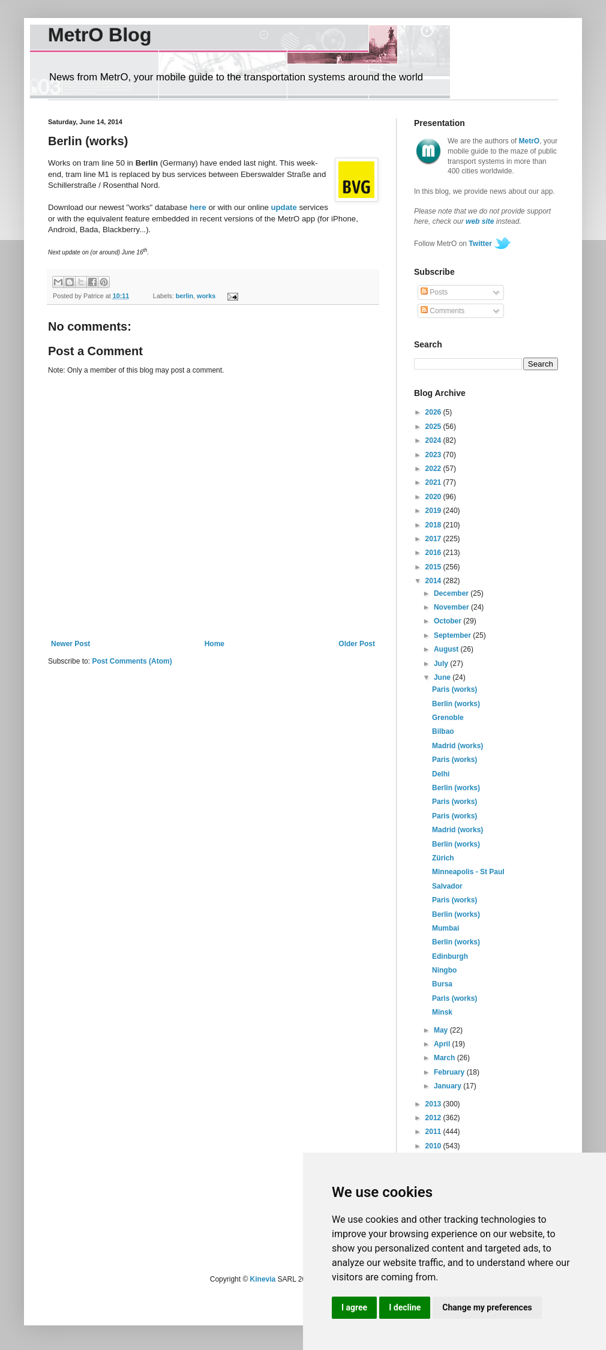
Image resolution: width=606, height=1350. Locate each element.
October (448, 621)
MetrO (529, 141)
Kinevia (263, 1279)
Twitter (480, 243)
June (443, 677)
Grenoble (448, 717)
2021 (434, 482)
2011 (434, 1131)
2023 (434, 455)
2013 (434, 1104)
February (450, 1072)
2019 (434, 510)
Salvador (447, 886)
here (198, 207)
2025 (434, 426)
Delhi (440, 774)
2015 (434, 567)
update (284, 207)
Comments (442, 311)
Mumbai (445, 928)
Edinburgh (450, 956)
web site (480, 221)
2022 (434, 468)
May (442, 1030)
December (452, 593)
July (442, 663)
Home (214, 644)
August (447, 649)
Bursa (442, 984)
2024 (434, 440)
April (443, 1044)
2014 (434, 581)
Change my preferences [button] (487, 1307)
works (206, 295)
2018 (434, 525)
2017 (434, 539)
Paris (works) (454, 689)
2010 (434, 1146)
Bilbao (443, 731)
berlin (184, 295)
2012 (434, 1118)
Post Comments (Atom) (132, 661)
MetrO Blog (99, 35)
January (448, 1086)
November (452, 607)
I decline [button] (405, 1307)
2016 (434, 552)
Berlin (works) (456, 704)
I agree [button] (354, 1307)
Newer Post (70, 644)
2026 (434, 412)
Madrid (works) (457, 746)
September (453, 635)
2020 (434, 497)
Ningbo (444, 970)
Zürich (443, 858)
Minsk (442, 1012)
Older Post (356, 644)
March (445, 1058)
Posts (434, 292)
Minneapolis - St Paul (468, 872)
